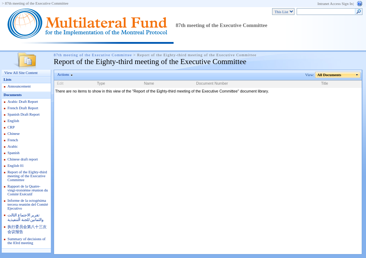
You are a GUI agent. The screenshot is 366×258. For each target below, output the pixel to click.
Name (149, 83)
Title (324, 83)
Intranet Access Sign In (334, 4)
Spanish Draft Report (23, 114)
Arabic (12, 146)
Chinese (13, 134)
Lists (7, 79)
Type (101, 83)
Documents (13, 95)
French (12, 140)
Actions (63, 75)
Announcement (19, 86)
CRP (11, 127)
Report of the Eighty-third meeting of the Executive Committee (27, 176)
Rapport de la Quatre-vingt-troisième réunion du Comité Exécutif (27, 190)
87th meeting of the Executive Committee (36, 3)
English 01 (15, 166)
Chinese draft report (22, 159)
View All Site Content (21, 73)
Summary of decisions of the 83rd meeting (26, 241)
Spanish (13, 153)
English (13, 121)
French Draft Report (22, 108)
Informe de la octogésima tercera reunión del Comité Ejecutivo (27, 204)
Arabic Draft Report (22, 102)
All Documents (329, 75)
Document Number (212, 83)
